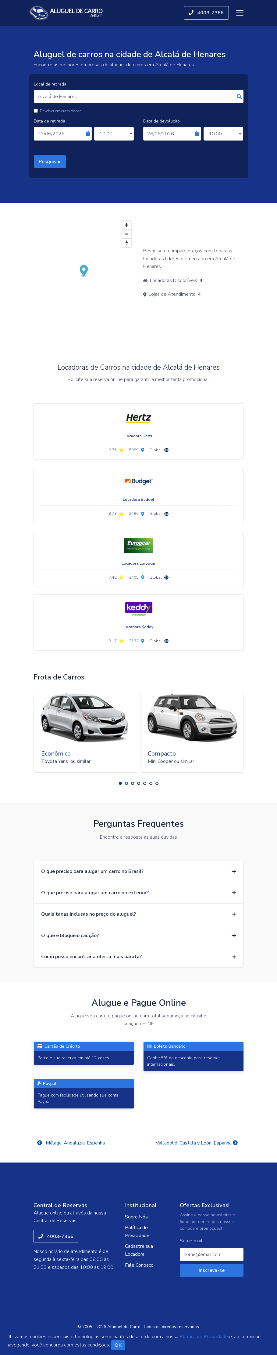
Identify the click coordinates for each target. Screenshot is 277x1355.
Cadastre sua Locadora (139, 1250)
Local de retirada (50, 84)
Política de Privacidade (137, 1231)
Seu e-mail (191, 1241)
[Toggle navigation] (239, 13)
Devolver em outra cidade (60, 110)
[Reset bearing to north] (126, 242)
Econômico (56, 753)
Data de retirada (49, 121)
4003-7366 (206, 12)
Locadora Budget (138, 499)
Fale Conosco (139, 1265)
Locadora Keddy (139, 627)
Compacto (162, 753)
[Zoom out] (126, 233)
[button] (120, 783)
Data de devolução (161, 121)
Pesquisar (50, 161)
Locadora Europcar (139, 563)
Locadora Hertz (139, 436)
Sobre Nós (136, 1217)
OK (118, 1345)
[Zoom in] (126, 225)
